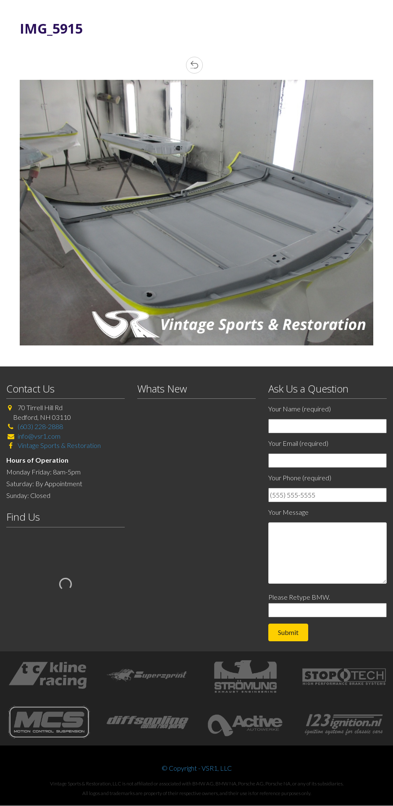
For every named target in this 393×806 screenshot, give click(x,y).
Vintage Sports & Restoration (58, 445)
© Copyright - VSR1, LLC (197, 768)
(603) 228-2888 (40, 426)
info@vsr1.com (39, 436)
